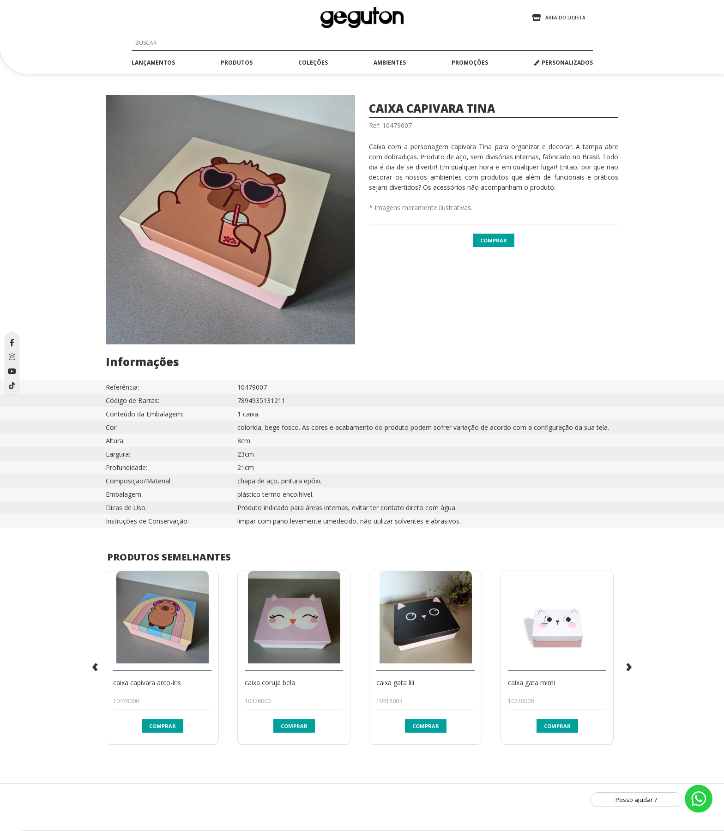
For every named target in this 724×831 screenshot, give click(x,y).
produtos (237, 62)
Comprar (493, 240)
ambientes (390, 62)
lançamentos (153, 62)
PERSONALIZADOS (563, 62)
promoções (470, 62)
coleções (313, 62)
